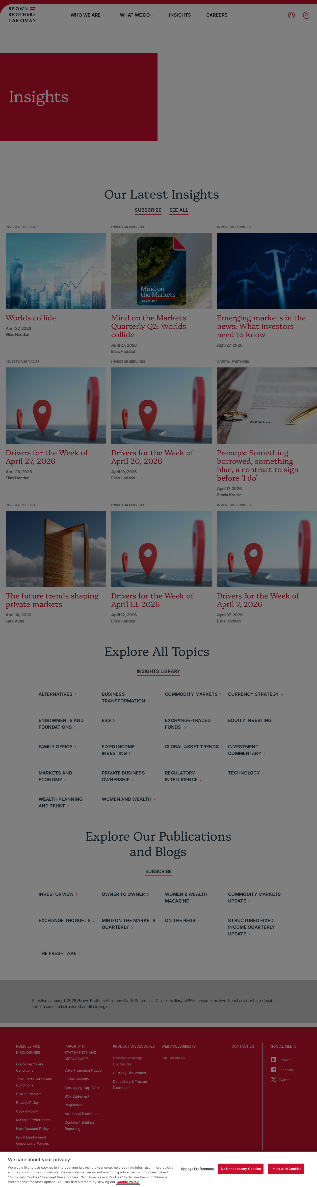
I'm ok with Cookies (285, 1169)
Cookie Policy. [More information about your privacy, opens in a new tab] (128, 1182)
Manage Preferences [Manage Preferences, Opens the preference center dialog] (197, 1169)
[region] (158, 1169)
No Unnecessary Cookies (241, 1169)
